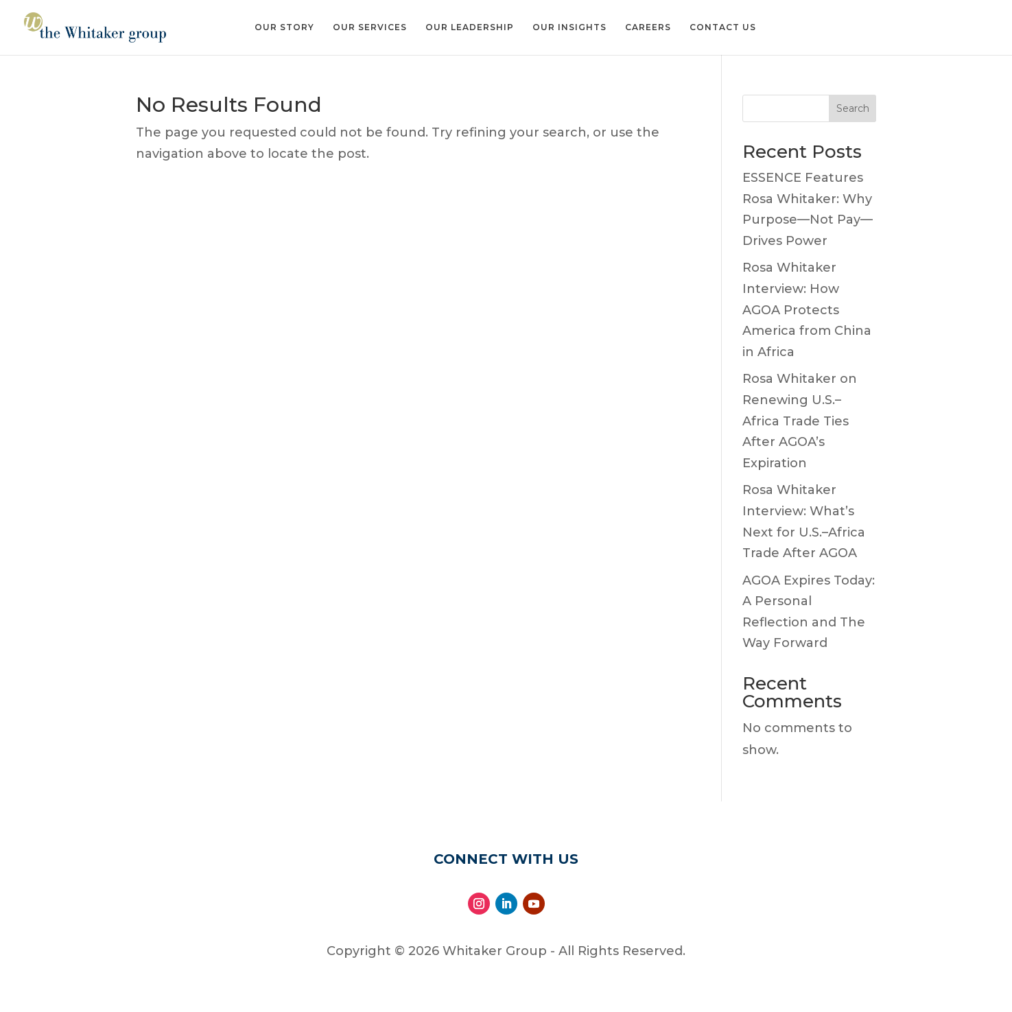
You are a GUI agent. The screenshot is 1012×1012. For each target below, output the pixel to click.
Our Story (284, 27)
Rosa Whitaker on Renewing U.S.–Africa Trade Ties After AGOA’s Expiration (799, 420)
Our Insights (569, 27)
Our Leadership (469, 27)
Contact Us (723, 27)
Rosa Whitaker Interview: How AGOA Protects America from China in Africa (806, 309)
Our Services (370, 27)
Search (852, 108)
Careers (648, 27)
